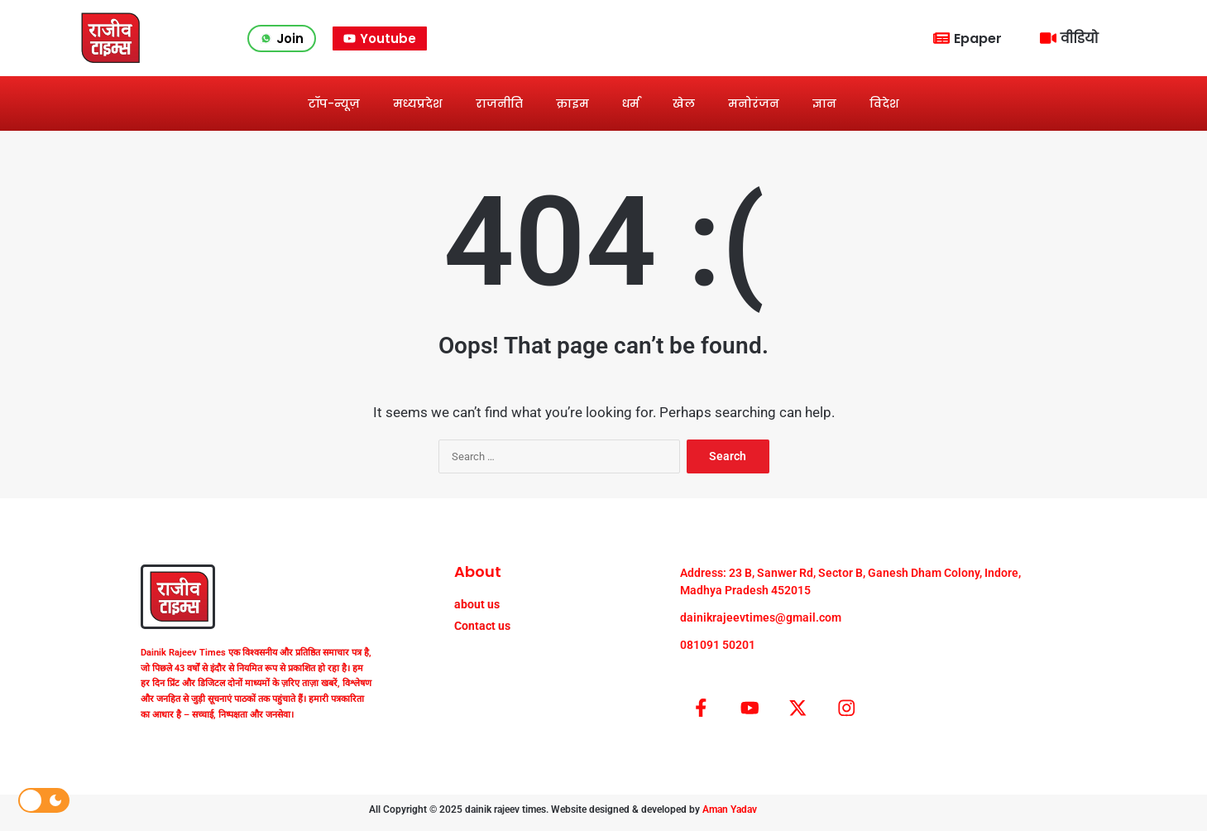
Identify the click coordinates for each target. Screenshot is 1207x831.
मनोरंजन (753, 103)
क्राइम (572, 103)
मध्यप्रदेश (418, 103)
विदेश (884, 103)
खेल (684, 103)
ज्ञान (824, 103)
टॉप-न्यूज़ (334, 103)
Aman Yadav (729, 815)
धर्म (630, 103)
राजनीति (499, 103)
